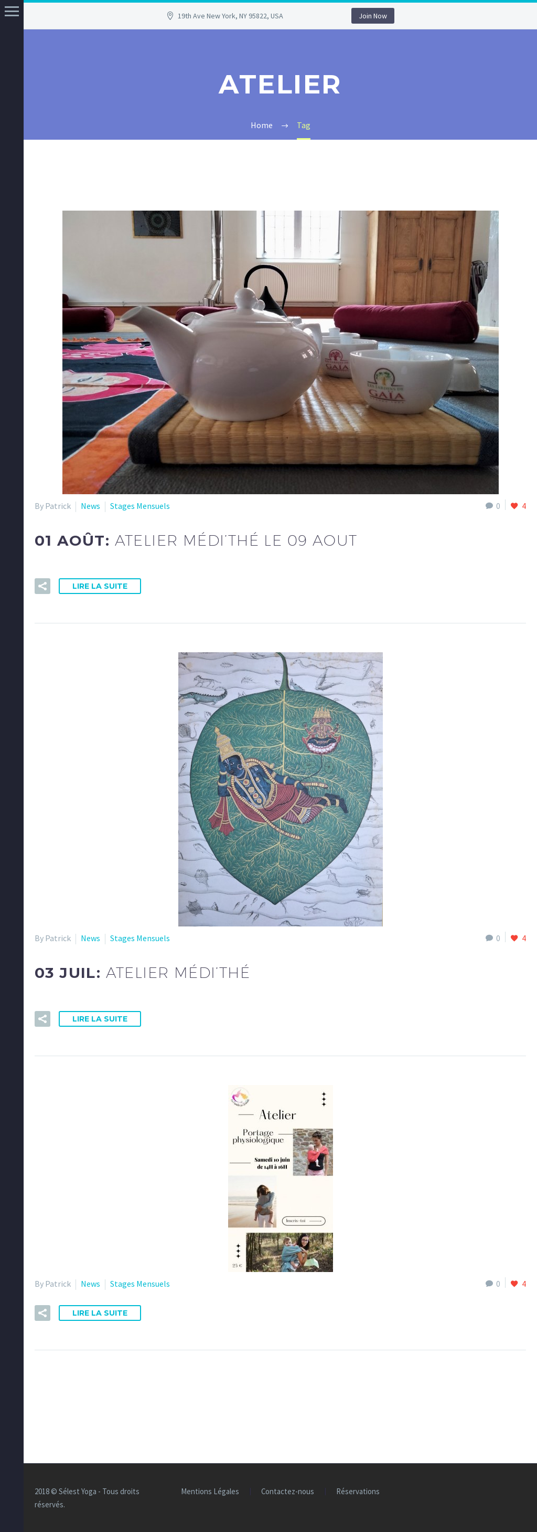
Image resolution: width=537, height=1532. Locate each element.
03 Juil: (142, 973)
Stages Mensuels (140, 506)
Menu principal (12, 11)
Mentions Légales (210, 1492)
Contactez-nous (287, 1492)
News (90, 506)
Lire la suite (99, 586)
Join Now (373, 15)
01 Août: (196, 540)
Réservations (358, 1492)
